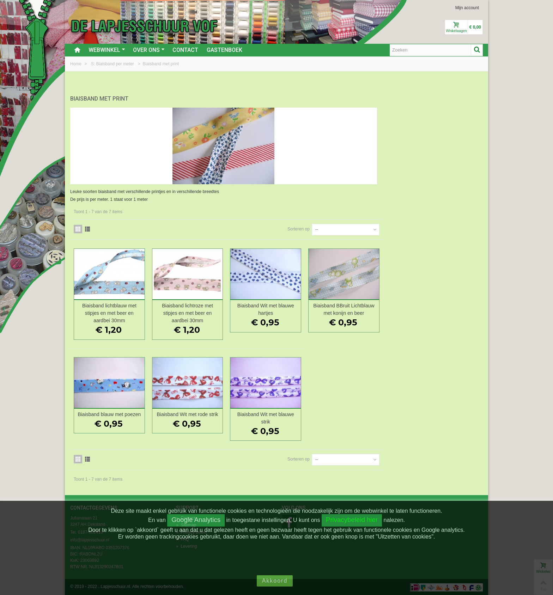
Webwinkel (107, 50)
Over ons (149, 50)
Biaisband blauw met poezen (214, 413)
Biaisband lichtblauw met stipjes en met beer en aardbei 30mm (214, 312)
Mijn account (467, 7)
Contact (185, 50)
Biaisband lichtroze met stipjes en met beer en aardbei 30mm (291, 312)
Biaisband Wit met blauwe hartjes (367, 308)
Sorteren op (398, 228)
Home (76, 63)
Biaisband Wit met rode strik (291, 413)
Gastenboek (224, 50)
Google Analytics (195, 519)
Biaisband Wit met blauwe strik (367, 416)
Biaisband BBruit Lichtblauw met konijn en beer (444, 308)
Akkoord (275, 581)
